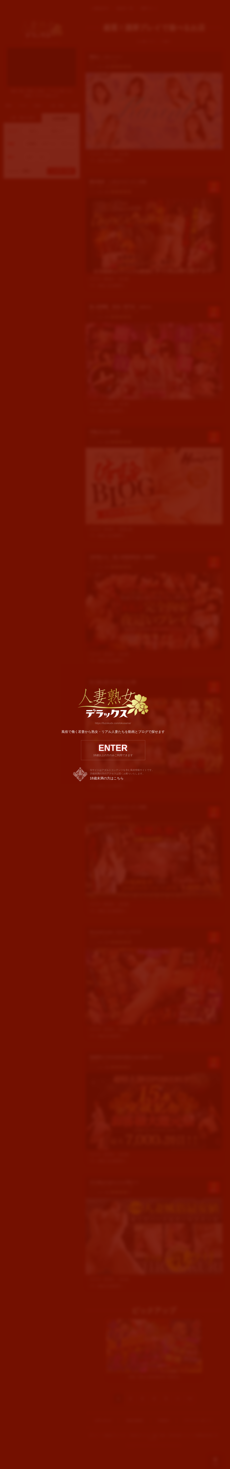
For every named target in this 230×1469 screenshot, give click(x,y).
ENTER (113, 750)
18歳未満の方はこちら (107, 778)
